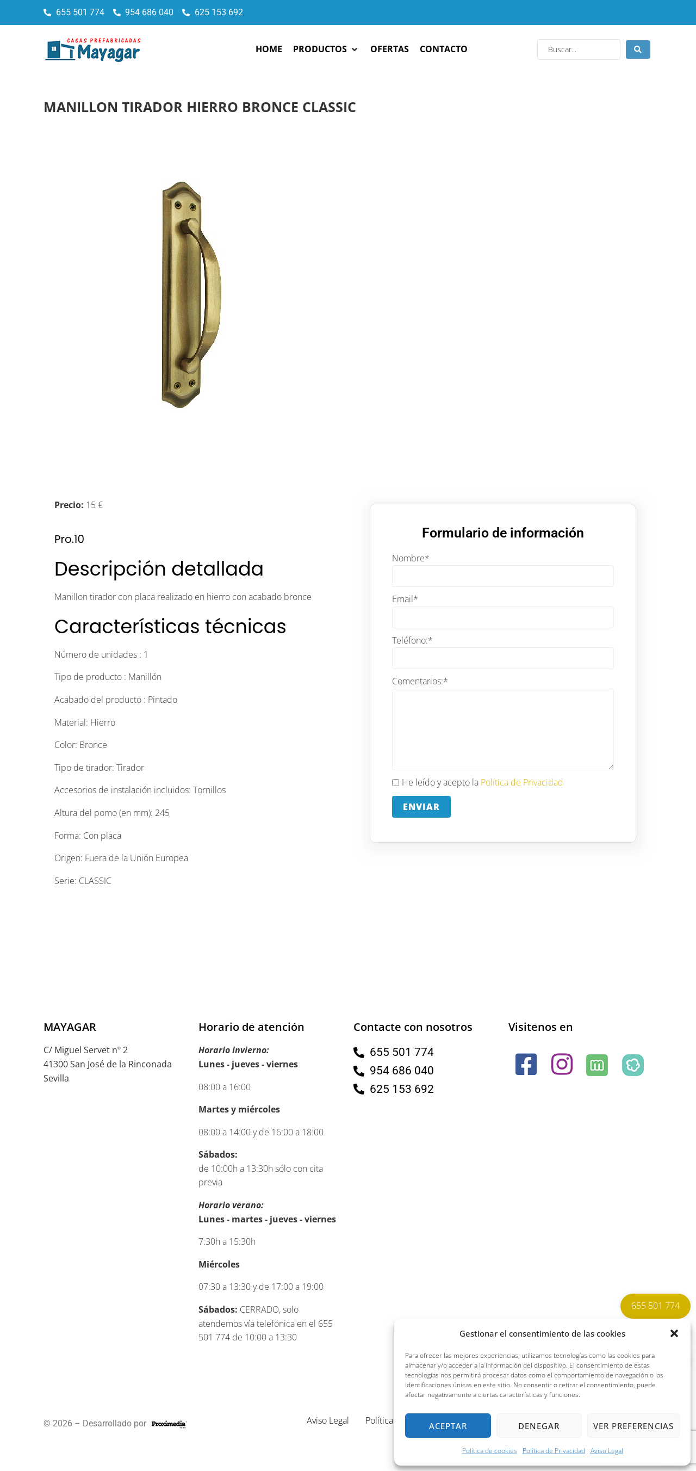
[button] (674, 1333)
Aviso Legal (607, 1450)
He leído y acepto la (477, 783)
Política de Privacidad (554, 1450)
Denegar (539, 1425)
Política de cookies (489, 1450)
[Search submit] (638, 49)
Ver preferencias (633, 1425)
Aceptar (448, 1425)
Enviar (421, 807)
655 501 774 (655, 1306)
